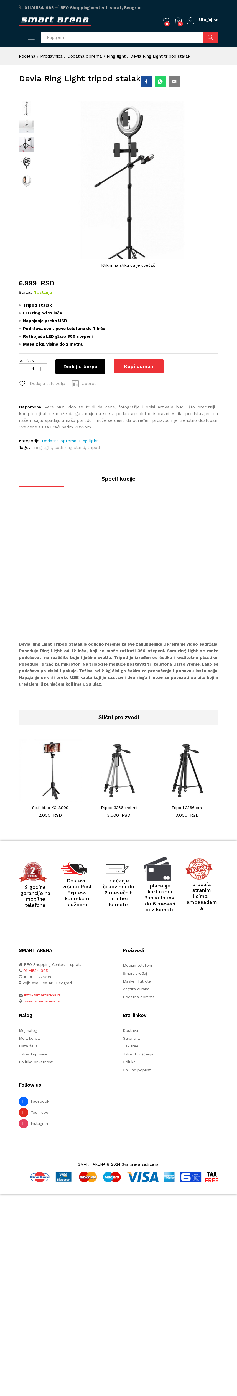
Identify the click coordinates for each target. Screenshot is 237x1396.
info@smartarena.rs (42, 995)
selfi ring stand (70, 447)
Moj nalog (28, 1030)
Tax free (130, 1046)
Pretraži (210, 37)
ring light (43, 447)
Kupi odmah (138, 366)
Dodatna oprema (59, 440)
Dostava (130, 1030)
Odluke (129, 1062)
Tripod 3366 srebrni (118, 808)
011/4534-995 (39, 7)
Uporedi (89, 383)
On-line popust (137, 1070)
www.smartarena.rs (42, 1001)
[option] (50, 782)
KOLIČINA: (27, 360)
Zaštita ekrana (136, 989)
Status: (25, 292)
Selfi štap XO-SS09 (50, 808)
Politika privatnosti (36, 1062)
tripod (94, 447)
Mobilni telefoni (137, 965)
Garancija (131, 1038)
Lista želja (28, 1046)
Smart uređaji (135, 973)
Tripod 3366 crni (187, 808)
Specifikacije (118, 478)
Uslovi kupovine (33, 1054)
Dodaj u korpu (80, 366)
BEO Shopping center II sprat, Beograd (101, 7)
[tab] (118, 481)
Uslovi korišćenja (138, 1054)
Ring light (88, 440)
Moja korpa (29, 1038)
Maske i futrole (137, 981)
